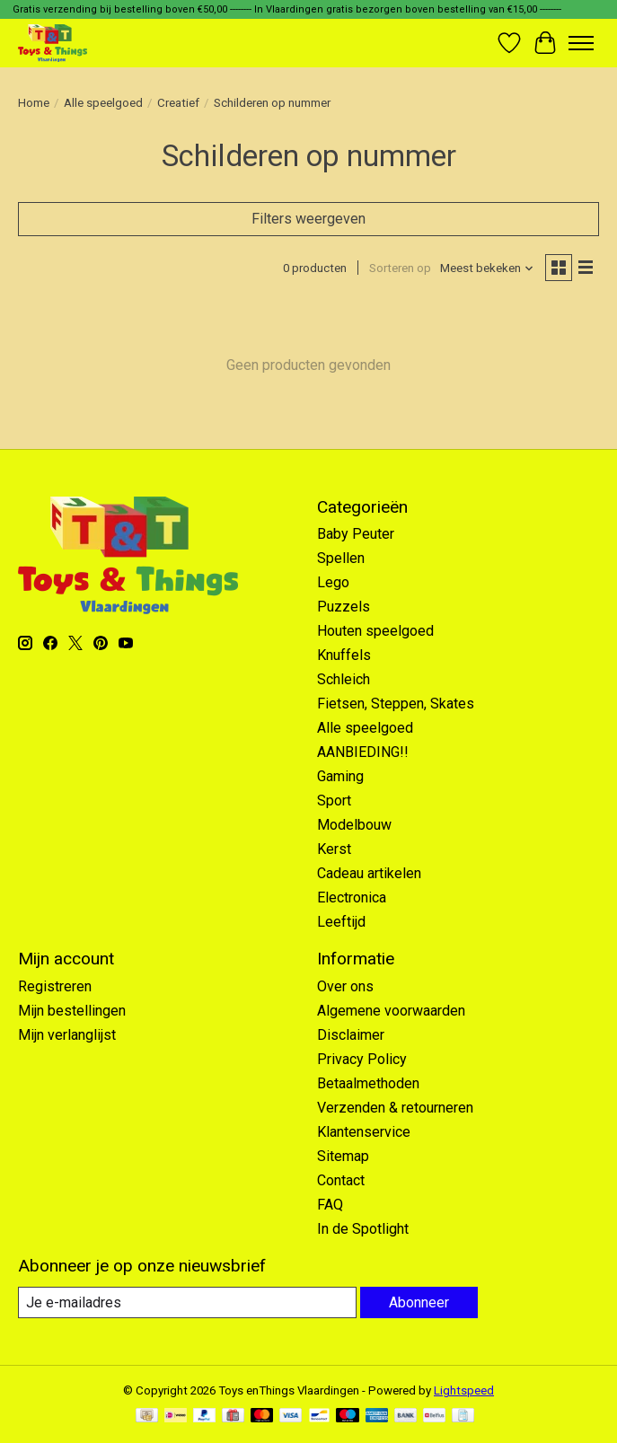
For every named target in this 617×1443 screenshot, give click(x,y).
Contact (341, 1180)
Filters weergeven (308, 218)
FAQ (330, 1204)
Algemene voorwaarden (391, 1010)
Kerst (334, 849)
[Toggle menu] (581, 43)
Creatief (178, 103)
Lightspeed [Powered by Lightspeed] (464, 1390)
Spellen (341, 558)
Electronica (351, 897)
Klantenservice (363, 1131)
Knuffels (344, 655)
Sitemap (343, 1156)
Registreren (55, 986)
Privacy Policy (362, 1059)
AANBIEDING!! (363, 752)
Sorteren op (400, 268)
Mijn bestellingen (72, 1010)
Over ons (345, 986)
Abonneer (419, 1302)
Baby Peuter (355, 533)
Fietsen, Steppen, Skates (395, 703)
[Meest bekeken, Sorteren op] (487, 268)
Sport (334, 800)
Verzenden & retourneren (395, 1107)
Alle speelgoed (103, 103)
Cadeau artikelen (369, 873)
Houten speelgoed (375, 630)
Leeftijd (341, 921)
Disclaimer (350, 1034)
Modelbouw (354, 824)
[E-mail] (187, 1302)
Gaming (340, 776)
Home (33, 103)
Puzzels (343, 606)
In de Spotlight (363, 1228)
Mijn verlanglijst (67, 1034)
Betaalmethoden (368, 1083)
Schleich (343, 679)
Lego (333, 582)
